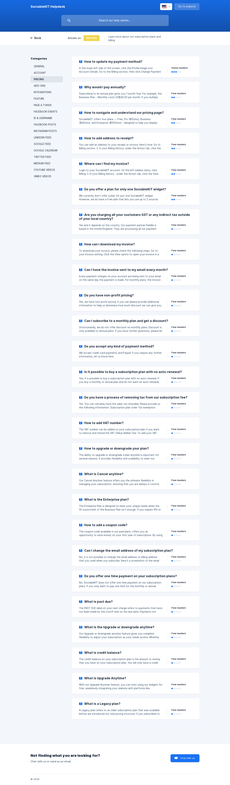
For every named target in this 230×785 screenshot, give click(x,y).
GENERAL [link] (39, 66)
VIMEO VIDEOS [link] (42, 176)
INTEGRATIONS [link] (42, 92)
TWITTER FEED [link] (42, 156)
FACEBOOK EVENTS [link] (45, 111)
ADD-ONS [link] (39, 85)
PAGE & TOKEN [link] (42, 105)
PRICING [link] (39, 79)
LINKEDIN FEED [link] (42, 137)
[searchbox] (115, 20)
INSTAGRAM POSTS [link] (45, 131)
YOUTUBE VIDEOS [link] (44, 169)
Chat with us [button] (187, 758)
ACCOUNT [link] (40, 72)
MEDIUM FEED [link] (42, 163)
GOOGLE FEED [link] (42, 144)
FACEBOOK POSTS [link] (45, 124)
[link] (135, 66)
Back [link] (37, 38)
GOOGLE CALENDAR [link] (46, 150)
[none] (48, 6)
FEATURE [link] (39, 98)
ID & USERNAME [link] (43, 118)
